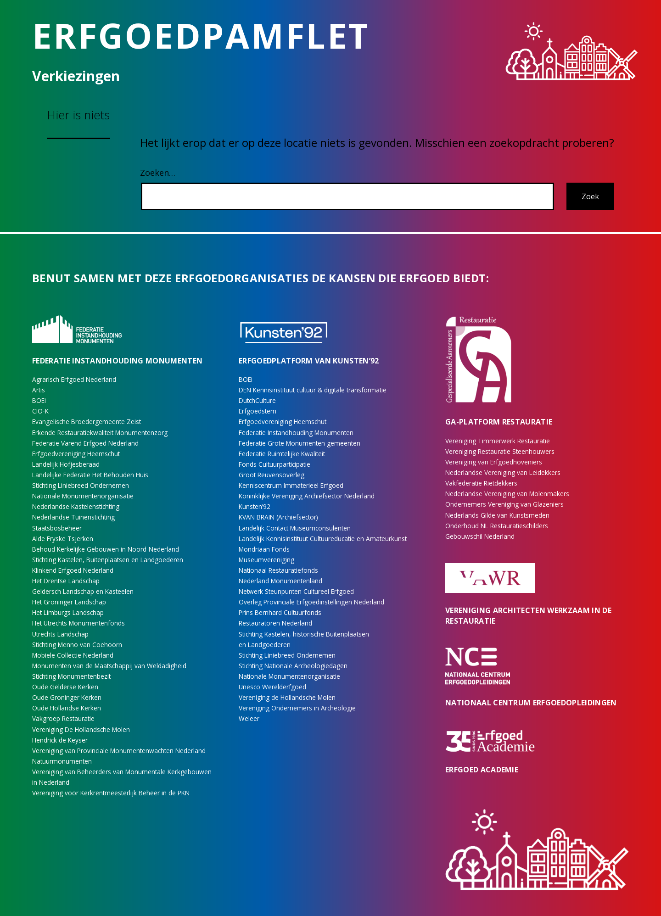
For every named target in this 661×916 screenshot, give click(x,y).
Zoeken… (157, 172)
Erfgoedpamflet (201, 35)
